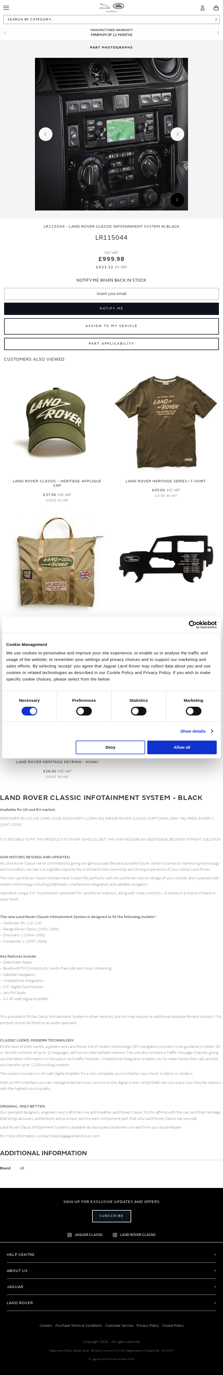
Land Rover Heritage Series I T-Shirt (166, 481)
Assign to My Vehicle (112, 326)
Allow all (182, 747)
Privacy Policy (148, 1325)
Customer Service (119, 1325)
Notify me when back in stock (111, 280)
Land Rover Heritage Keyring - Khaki (57, 762)
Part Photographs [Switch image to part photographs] (111, 48)
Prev (4, 32)
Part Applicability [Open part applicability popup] (111, 344)
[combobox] (111, 19)
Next (218, 32)
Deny (110, 747)
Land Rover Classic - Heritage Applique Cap (57, 483)
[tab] (111, 47)
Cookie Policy (173, 1325)
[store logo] (112, 7)
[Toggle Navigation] (6, 7)
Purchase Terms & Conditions (78, 1325)
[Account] (202, 7)
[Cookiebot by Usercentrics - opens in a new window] (193, 625)
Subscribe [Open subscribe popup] (111, 1216)
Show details (193, 731)
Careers (46, 1325)
